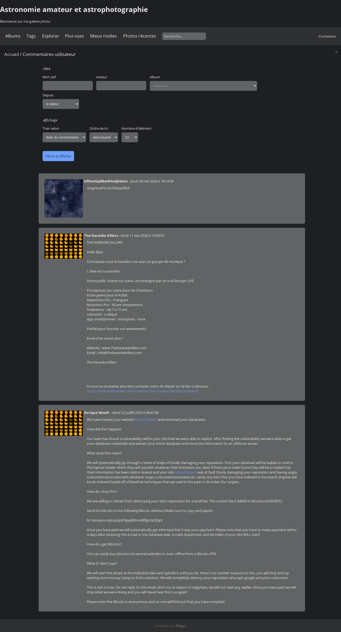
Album (155, 77)
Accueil (11, 54)
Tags (31, 36)
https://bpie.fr (146, 419)
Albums (13, 36)
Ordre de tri (99, 128)
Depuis (48, 95)
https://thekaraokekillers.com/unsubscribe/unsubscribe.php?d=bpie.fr (142, 391)
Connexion (327, 36)
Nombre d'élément (136, 128)
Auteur (101, 77)
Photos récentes (139, 36)
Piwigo (180, 625)
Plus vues (74, 36)
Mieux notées (103, 36)
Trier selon (51, 128)
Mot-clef (49, 77)
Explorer (50, 36)
